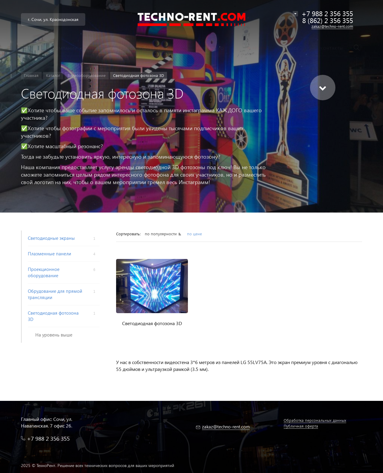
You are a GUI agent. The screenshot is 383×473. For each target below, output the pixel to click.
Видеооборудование (87, 75)
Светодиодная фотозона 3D (152, 323)
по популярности (161, 233)
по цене (194, 233)
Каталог (53, 75)
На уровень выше (53, 335)
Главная (31, 75)
